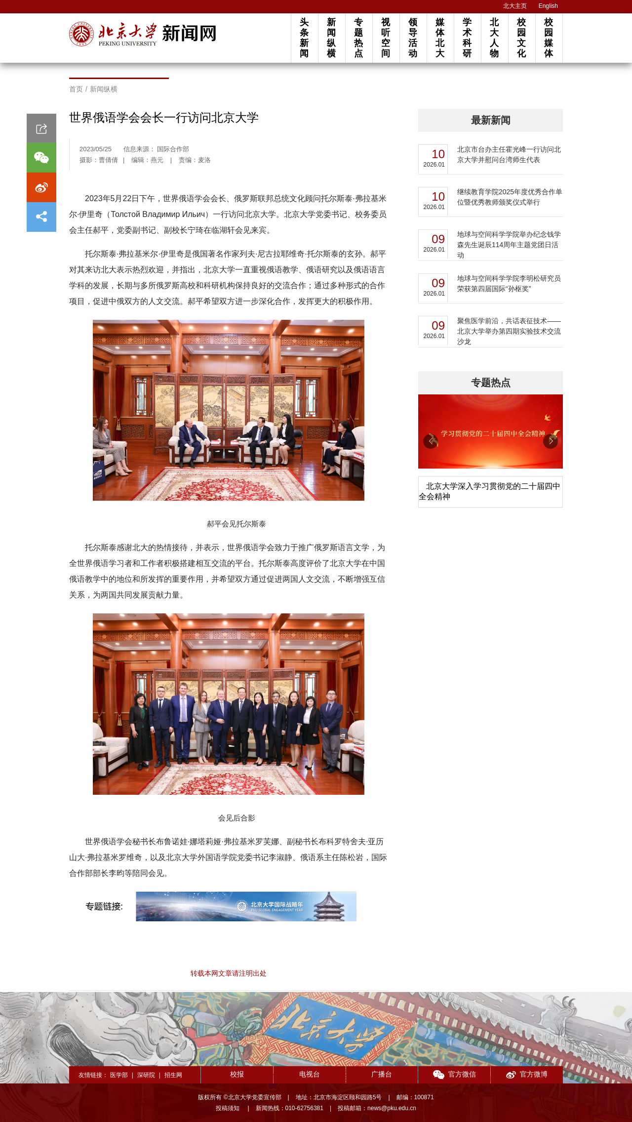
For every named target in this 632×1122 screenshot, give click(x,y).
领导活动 (412, 37)
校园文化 (521, 37)
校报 (237, 1074)
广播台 (381, 1074)
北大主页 (515, 5)
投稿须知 (228, 1108)
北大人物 (494, 37)
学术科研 (467, 37)
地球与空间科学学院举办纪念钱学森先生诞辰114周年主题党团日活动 (509, 244)
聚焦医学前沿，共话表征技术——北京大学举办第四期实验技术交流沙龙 (509, 331)
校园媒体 (548, 37)
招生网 (173, 1075)
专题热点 (358, 37)
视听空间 (385, 37)
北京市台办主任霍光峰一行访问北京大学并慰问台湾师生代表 (509, 154)
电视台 (309, 1074)
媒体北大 (439, 37)
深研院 (146, 1075)
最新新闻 (491, 120)
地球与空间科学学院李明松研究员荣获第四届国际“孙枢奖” (509, 283)
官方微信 (454, 1075)
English (548, 5)
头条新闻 (304, 37)
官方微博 (527, 1075)
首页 (76, 89)
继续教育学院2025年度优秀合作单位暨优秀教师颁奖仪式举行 (509, 197)
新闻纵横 (331, 37)
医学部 (119, 1075)
